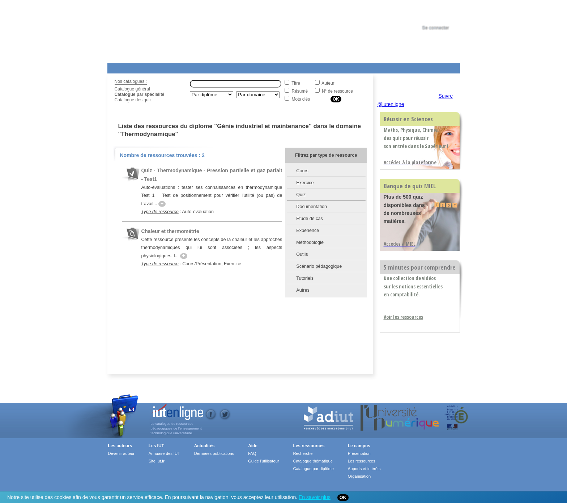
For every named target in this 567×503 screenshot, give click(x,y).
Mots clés (301, 99)
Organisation (359, 476)
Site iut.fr (157, 461)
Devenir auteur (121, 453)
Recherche (302, 453)
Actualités (244, 66)
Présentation (359, 453)
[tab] (442, 12)
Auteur (327, 83)
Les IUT (277, 66)
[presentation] (442, 12)
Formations (212, 66)
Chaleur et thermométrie (170, 231)
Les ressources (308, 445)
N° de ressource (337, 91)
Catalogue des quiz (133, 99)
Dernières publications (214, 453)
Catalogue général (132, 89)
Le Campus (177, 66)
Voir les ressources (403, 316)
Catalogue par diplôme (313, 468)
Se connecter (435, 27)
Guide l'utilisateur (263, 461)
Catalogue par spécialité (140, 94)
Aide (309, 66)
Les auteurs (120, 445)
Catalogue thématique (312, 461)
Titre (295, 83)
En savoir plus (315, 497)
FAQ (252, 453)
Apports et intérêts (364, 468)
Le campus (359, 445)
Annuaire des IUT (164, 453)
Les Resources (123, 66)
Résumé (300, 91)
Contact (346, 66)
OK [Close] (343, 497)
